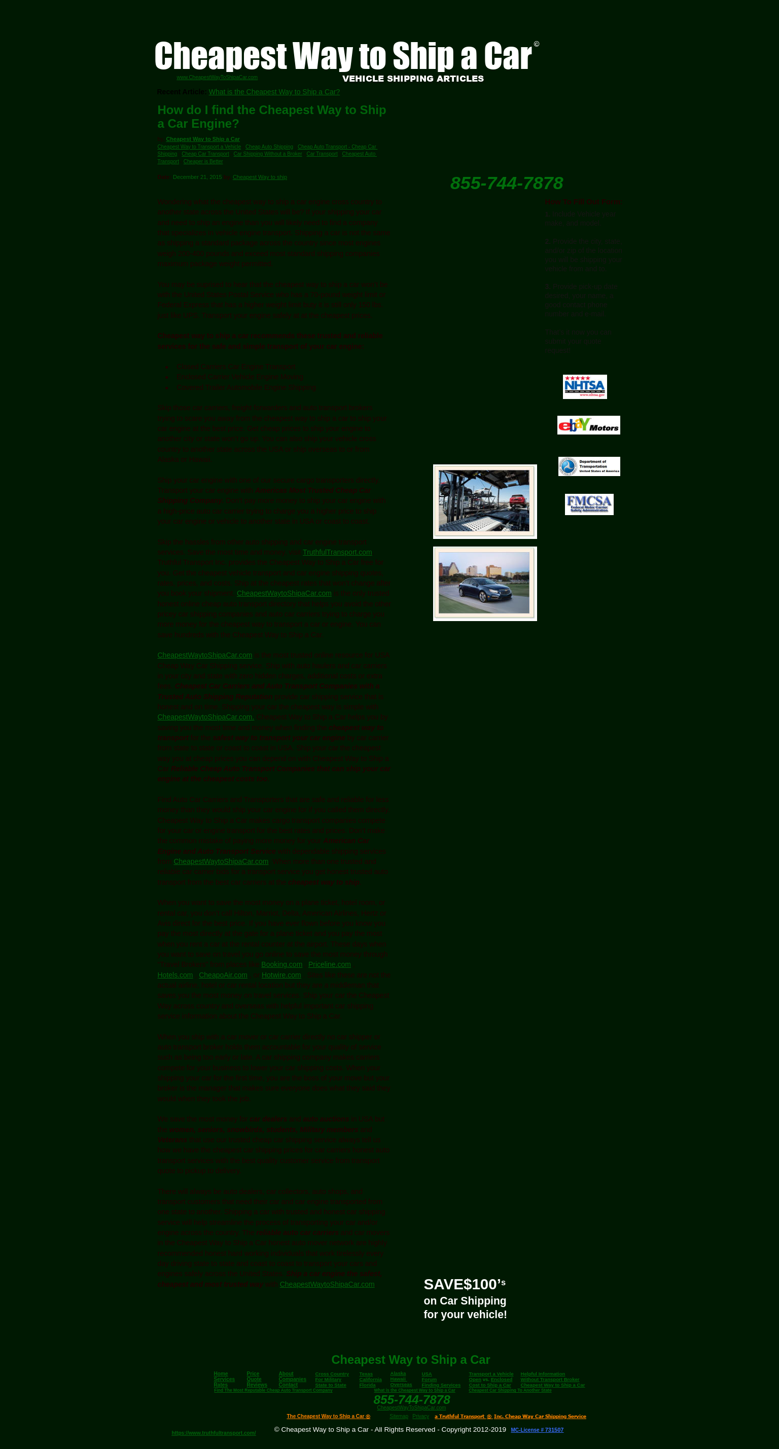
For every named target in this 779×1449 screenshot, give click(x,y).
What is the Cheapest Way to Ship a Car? (274, 92)
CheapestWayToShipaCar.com (411, 1407)
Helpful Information (543, 1373)
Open (475, 1379)
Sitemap (399, 1416)
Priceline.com (329, 964)
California (371, 1379)
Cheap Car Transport (205, 154)
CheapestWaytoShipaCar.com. (206, 717)
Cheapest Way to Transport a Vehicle (199, 147)
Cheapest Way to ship (260, 177)
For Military (328, 1379)
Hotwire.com (281, 975)
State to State (330, 1385)
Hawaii (398, 1379)
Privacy (420, 1416)
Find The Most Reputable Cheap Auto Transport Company (273, 1390)
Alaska (398, 1373)
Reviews (257, 1385)
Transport (168, 161)
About (286, 1373)
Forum (429, 1379)
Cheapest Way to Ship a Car (203, 139)
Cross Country (332, 1373)
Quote (254, 1379)
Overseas (401, 1384)
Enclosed (502, 1379)
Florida (368, 1385)
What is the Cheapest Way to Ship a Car (414, 1390)
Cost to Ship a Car (490, 1385)
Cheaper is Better (203, 161)
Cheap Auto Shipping (269, 147)
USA (427, 1373)
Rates (221, 1385)
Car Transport (322, 154)
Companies (293, 1379)
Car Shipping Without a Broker (268, 154)
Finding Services (441, 1385)
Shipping (168, 154)
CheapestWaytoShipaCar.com (284, 593)
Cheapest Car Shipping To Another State (510, 1390)
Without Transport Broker (550, 1379)
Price (253, 1373)
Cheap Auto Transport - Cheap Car (337, 147)
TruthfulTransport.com (337, 552)
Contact (288, 1385)
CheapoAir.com (223, 975)
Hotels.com (175, 975)
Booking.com (281, 964)
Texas (366, 1373)
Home (221, 1373)
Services (224, 1379)
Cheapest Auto (359, 154)
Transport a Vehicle (491, 1373)
